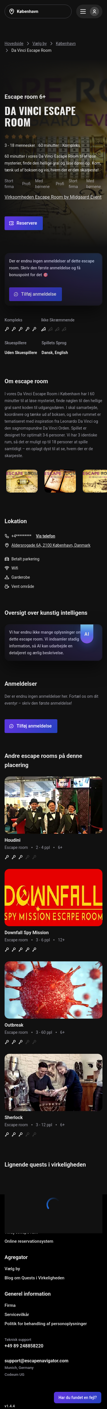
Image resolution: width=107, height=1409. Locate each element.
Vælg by (12, 1268)
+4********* (21, 536)
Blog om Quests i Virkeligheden (34, 1277)
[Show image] (22, 481)
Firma (10, 1305)
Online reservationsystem (29, 1241)
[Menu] (89, 11)
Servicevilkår (17, 1314)
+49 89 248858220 (24, 1346)
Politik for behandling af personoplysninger (46, 1323)
